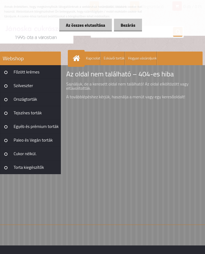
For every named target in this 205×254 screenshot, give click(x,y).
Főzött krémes (27, 72)
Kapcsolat (93, 58)
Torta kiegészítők (29, 167)
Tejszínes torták (28, 113)
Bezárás (128, 25)
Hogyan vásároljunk (142, 58)
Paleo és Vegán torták (33, 140)
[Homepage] (77, 58)
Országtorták (25, 99)
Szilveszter (23, 85)
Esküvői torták (114, 58)
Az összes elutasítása (85, 25)
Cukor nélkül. (25, 153)
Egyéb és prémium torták (36, 126)
